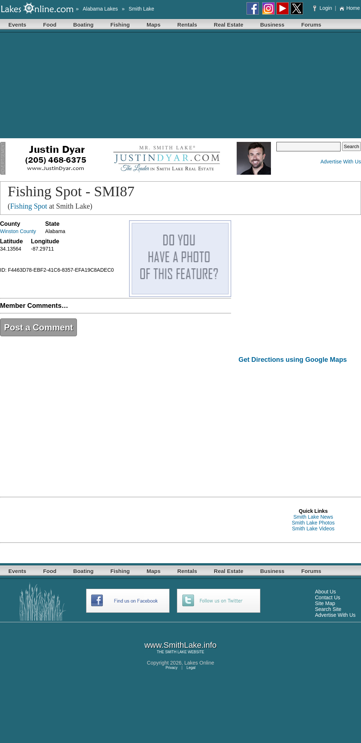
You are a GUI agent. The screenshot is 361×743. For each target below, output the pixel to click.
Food (50, 25)
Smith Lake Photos (313, 523)
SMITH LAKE (176, 652)
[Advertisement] (180, 87)
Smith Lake (141, 9)
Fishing (120, 25)
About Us (325, 592)
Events (17, 25)
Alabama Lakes (100, 9)
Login (323, 8)
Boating (83, 25)
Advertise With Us (341, 162)
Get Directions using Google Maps (292, 359)
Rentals (187, 25)
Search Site (328, 609)
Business (272, 25)
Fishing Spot (28, 206)
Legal (191, 668)
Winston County (18, 231)
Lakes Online (199, 663)
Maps (153, 25)
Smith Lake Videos (313, 528)
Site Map (325, 603)
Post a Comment (38, 327)
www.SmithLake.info (180, 645)
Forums (311, 25)
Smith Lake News (313, 517)
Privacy (172, 668)
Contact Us (327, 597)
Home (349, 8)
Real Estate (229, 25)
